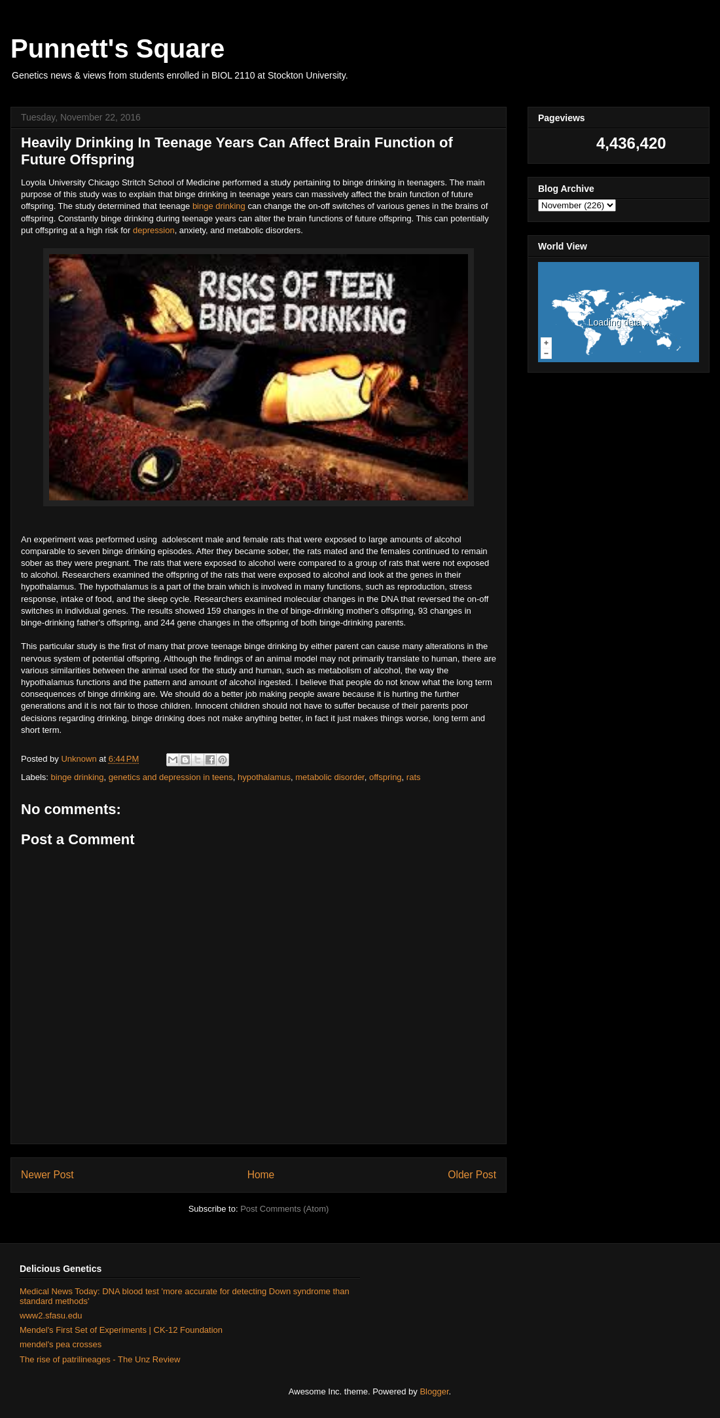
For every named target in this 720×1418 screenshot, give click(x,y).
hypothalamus (264, 777)
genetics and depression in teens (171, 777)
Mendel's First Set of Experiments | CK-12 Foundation (121, 1330)
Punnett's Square (117, 48)
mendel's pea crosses (60, 1344)
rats (413, 777)
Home (261, 1174)
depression (154, 230)
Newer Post (47, 1174)
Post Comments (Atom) (284, 1209)
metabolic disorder (330, 777)
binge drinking (218, 206)
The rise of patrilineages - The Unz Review (100, 1359)
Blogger (434, 1391)
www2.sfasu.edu (51, 1315)
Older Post (472, 1174)
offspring (385, 777)
